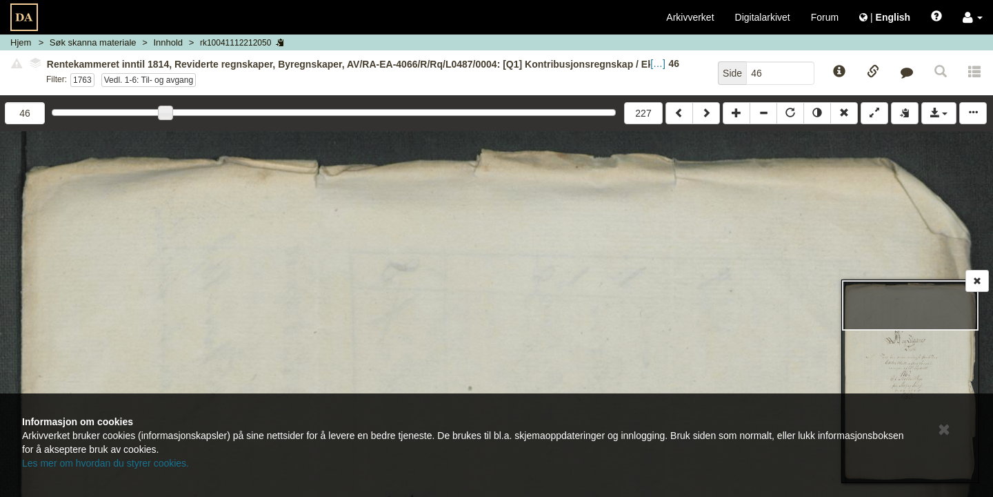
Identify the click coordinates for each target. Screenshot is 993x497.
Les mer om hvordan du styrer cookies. (105, 463)
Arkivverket (690, 17)
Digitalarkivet (762, 17)
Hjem (20, 42)
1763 (82, 80)
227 (643, 113)
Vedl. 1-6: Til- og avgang (148, 80)
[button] (972, 17)
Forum (825, 17)
